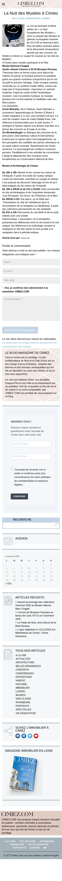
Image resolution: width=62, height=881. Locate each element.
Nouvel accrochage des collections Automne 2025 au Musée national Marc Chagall (34, 605)
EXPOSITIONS (33, 18)
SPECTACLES (23, 709)
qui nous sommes (33, 855)
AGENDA (35, 848)
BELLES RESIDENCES (28, 666)
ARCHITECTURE (25, 662)
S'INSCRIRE (19, 496)
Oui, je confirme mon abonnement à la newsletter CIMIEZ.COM (25, 290)
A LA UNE (21, 655)
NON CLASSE (23, 698)
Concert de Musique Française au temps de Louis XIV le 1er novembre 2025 (34, 615)
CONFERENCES (25, 673)
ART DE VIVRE (28, 841)
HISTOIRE (21, 684)
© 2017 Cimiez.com (13, 855)
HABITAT (20, 680)
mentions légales (51, 855)
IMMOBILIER (23, 688)
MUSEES (21, 695)
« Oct (8, 583)
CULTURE (10, 841)
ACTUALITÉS (23, 659)
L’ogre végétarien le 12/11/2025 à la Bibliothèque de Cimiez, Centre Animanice (35, 633)
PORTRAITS (22, 706)
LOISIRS (45, 18)
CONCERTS (22, 669)
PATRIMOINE (23, 702)
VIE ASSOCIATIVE (26, 713)
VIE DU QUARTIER (38, 844)
